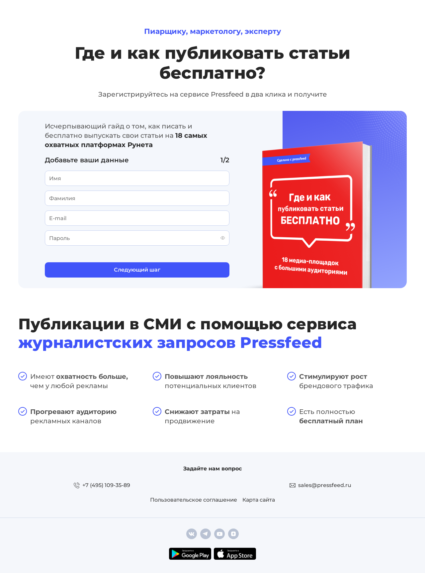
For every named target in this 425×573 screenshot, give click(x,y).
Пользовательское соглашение (193, 500)
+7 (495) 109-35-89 (106, 485)
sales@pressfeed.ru (324, 485)
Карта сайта (258, 500)
